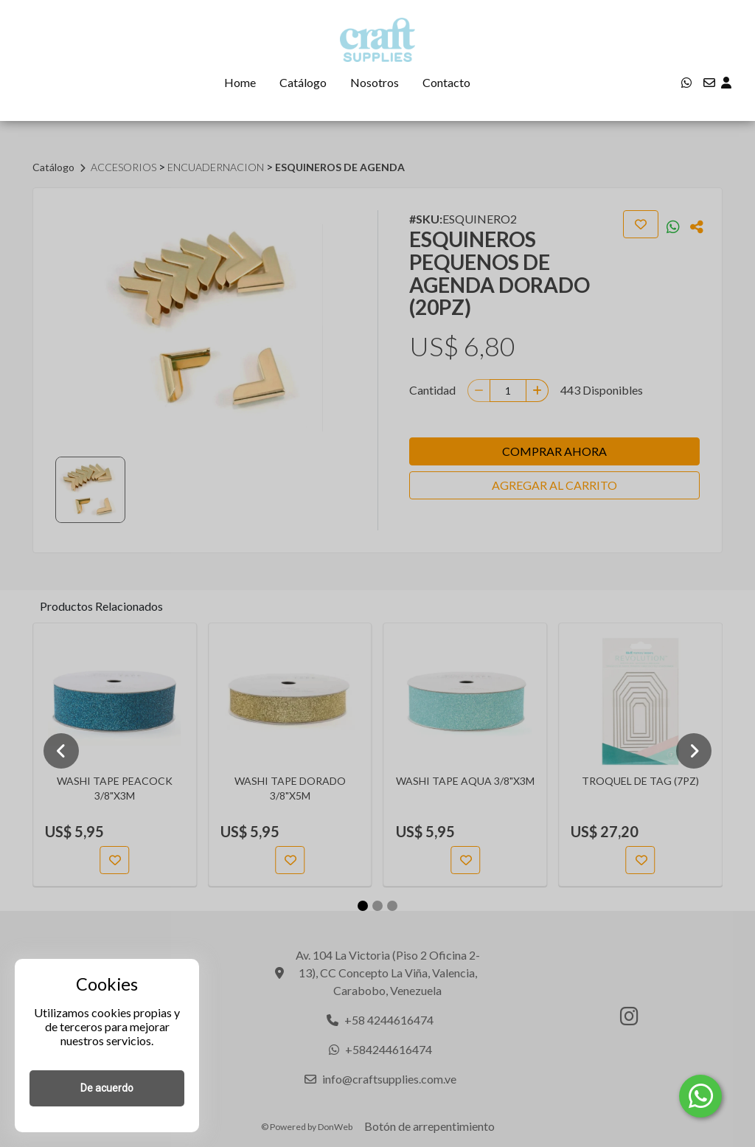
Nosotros (374, 82)
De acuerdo (106, 1088)
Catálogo (303, 82)
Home (240, 82)
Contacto (446, 82)
